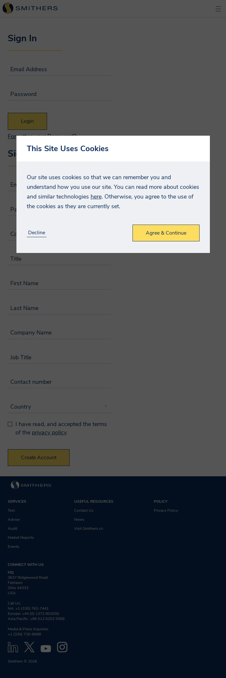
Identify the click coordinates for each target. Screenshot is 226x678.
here (96, 196)
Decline (36, 232)
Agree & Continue (166, 233)
